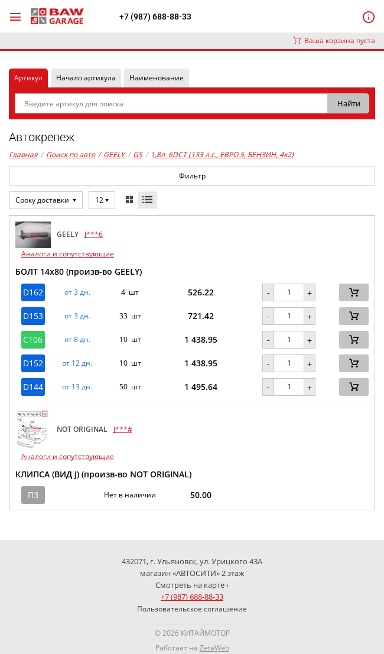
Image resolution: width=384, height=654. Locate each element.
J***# (122, 429)
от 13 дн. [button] (77, 387)
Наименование (156, 78)
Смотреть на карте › (192, 585)
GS (137, 154)
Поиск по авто (70, 154)
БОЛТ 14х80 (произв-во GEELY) (78, 271)
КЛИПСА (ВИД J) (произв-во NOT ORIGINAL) (103, 474)
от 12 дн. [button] (77, 363)
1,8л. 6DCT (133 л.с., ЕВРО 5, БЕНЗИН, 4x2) (222, 154)
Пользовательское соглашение (192, 609)
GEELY (111, 155)
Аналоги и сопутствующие (67, 254)
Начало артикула (86, 78)
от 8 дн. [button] (77, 339)
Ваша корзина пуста (334, 40)
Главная (23, 154)
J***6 (93, 234)
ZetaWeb (214, 648)
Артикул (28, 78)
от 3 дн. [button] (77, 292)
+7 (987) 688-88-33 (155, 16)
